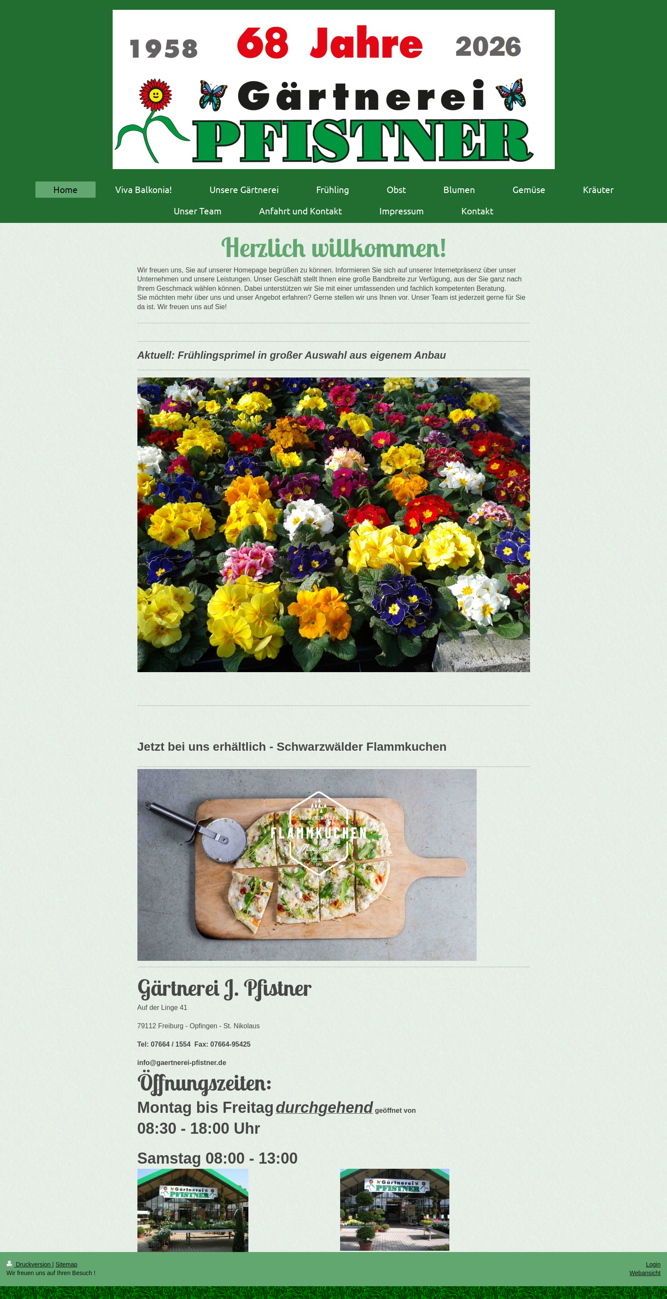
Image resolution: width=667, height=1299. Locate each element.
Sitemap (66, 1264)
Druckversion (29, 1264)
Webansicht (645, 1273)
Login (653, 1264)
